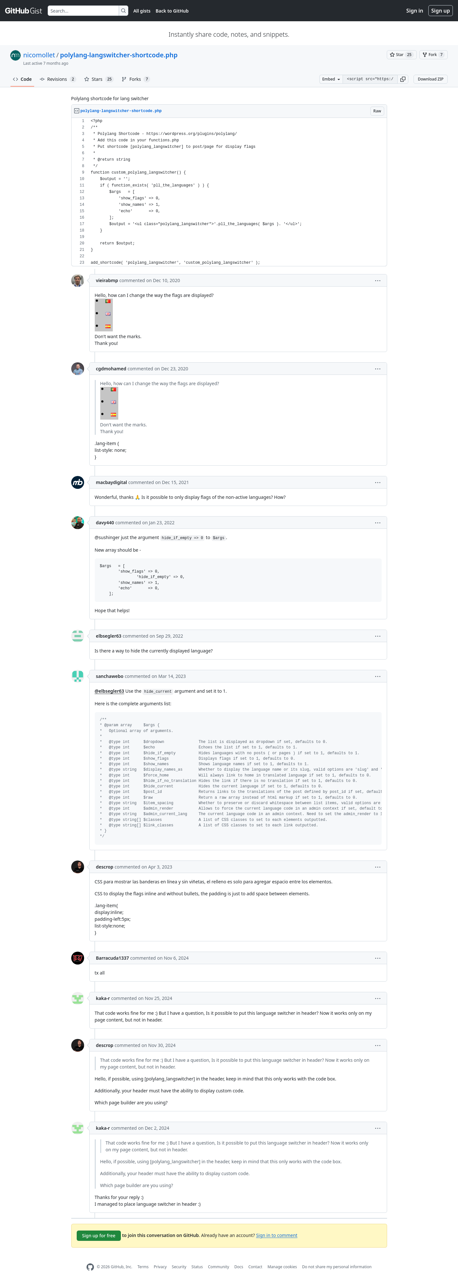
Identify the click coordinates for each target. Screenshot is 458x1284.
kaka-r (103, 998)
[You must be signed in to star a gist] (402, 54)
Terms (143, 1267)
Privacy (160, 1267)
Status (197, 1267)
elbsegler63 (109, 636)
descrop (104, 867)
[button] (402, 79)
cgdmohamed (111, 369)
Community (218, 1267)
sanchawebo (109, 676)
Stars (99, 79)
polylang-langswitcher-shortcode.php (119, 55)
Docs (238, 1267)
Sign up (440, 10)
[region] (229, 192)
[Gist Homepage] (24, 10)
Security (179, 1267)
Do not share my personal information (337, 1267)
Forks (136, 79)
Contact (255, 1267)
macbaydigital (111, 482)
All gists (142, 11)
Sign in (414, 10)
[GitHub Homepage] (90, 1267)
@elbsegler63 (109, 691)
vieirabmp (107, 280)
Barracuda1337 (112, 958)
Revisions (58, 79)
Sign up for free (99, 1235)
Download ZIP (430, 79)
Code (22, 79)
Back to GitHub (172, 11)
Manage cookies (282, 1267)
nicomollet (39, 55)
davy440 (105, 522)
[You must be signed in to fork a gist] (433, 54)
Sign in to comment (276, 1235)
